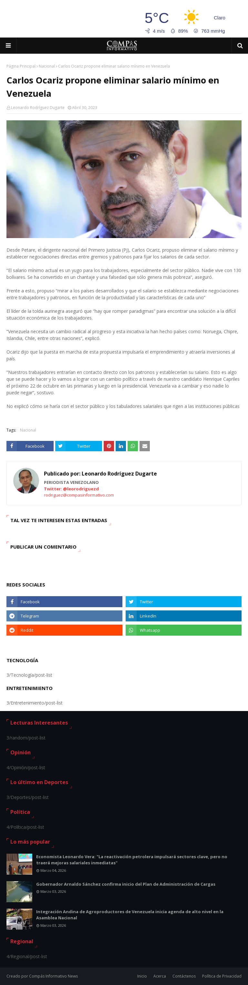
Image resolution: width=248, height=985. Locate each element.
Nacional (47, 66)
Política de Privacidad (222, 976)
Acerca (159, 976)
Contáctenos (184, 976)
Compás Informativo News (53, 976)
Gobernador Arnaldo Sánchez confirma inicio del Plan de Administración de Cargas (125, 884)
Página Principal (21, 66)
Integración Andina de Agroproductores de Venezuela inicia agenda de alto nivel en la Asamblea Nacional (129, 915)
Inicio (142, 976)
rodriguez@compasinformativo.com (79, 495)
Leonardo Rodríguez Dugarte (38, 107)
